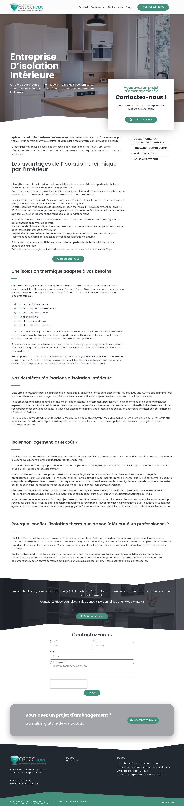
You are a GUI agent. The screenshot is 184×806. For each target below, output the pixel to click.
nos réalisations (131, 392)
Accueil (83, 7)
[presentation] (68, 684)
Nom (53, 641)
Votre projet (57, 662)
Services (98, 7)
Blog (129, 7)
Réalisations (115, 7)
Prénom (97, 641)
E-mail (54, 651)
